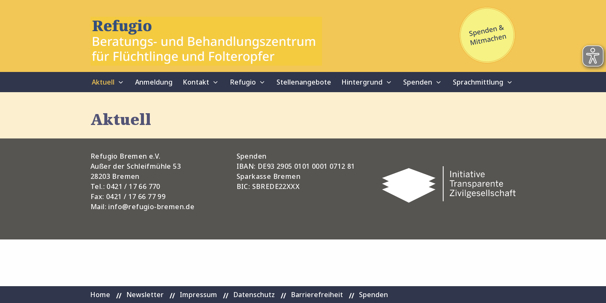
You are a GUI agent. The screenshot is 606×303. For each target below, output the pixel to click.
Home (100, 294)
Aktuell (103, 82)
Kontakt (196, 82)
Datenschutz (254, 294)
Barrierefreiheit (317, 294)
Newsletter (145, 294)
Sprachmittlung (478, 82)
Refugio (243, 82)
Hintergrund (362, 82)
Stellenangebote (303, 82)
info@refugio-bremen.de (151, 206)
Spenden (417, 82)
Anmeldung (154, 82)
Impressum (198, 294)
